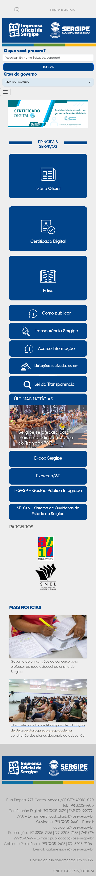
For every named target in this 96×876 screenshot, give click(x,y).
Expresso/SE (48, 476)
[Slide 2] (48, 122)
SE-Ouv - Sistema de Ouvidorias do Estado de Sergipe (48, 511)
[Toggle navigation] (5, 92)
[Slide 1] (41, 122)
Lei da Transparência (48, 384)
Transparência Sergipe (48, 331)
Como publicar (48, 313)
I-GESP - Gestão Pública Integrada (48, 491)
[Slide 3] (55, 122)
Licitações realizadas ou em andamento (48, 366)
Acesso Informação (48, 349)
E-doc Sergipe (48, 458)
